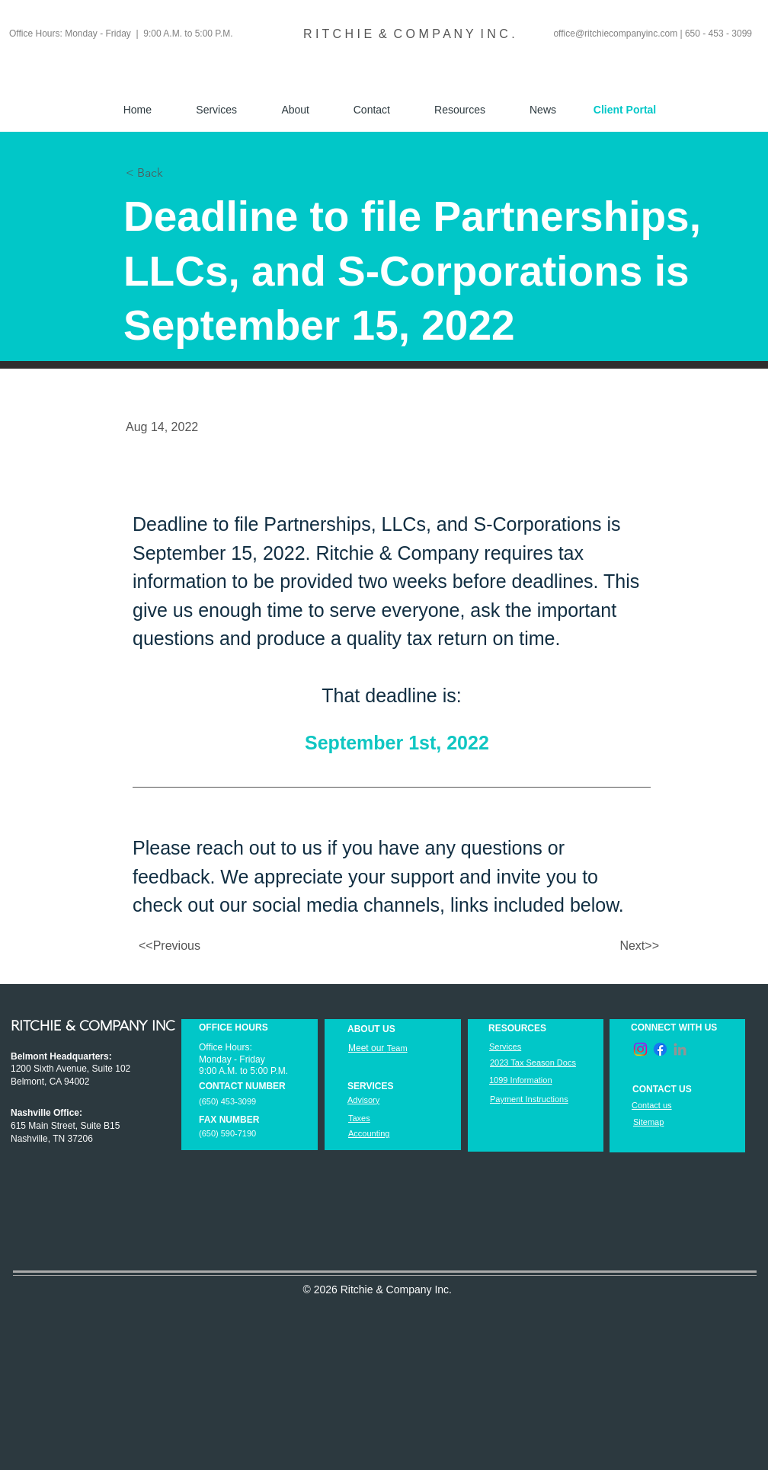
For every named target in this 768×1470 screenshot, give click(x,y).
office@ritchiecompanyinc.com (615, 33)
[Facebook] (660, 1049)
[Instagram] (640, 1049)
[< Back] (176, 172)
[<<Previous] (189, 946)
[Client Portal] (624, 110)
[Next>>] (621, 946)
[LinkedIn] (680, 1049)
